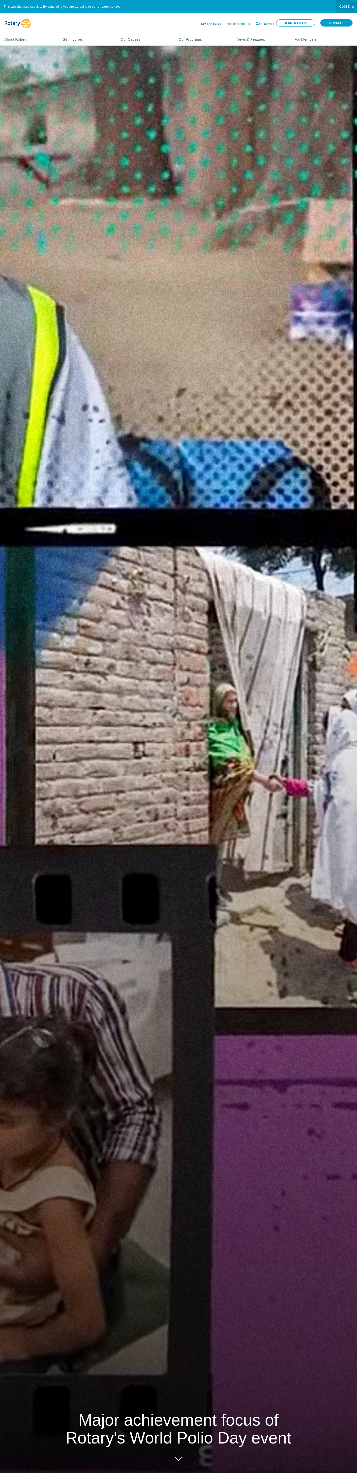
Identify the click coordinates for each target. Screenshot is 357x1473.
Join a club (295, 23)
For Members (324, 37)
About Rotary (28, 37)
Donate (336, 23)
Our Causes (144, 37)
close (344, 6)
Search (266, 23)
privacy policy (108, 6)
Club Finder (238, 24)
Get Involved (86, 37)
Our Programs (202, 37)
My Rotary (211, 24)
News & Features (261, 37)
